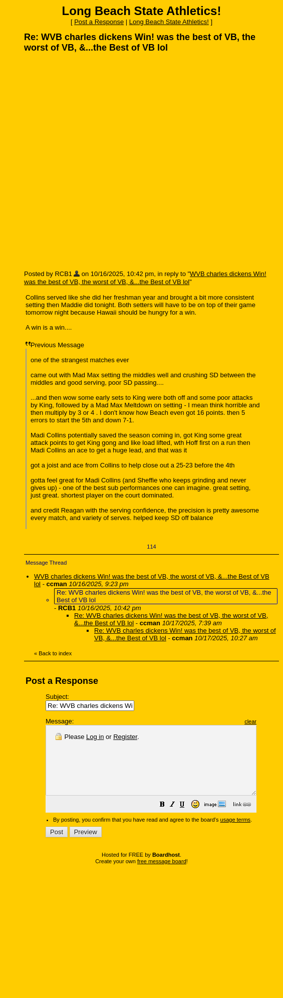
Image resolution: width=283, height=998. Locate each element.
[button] (187, 819)
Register (125, 736)
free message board (161, 875)
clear (275, 721)
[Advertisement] (101, 161)
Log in (95, 736)
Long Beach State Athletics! (169, 22)
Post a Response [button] (99, 22)
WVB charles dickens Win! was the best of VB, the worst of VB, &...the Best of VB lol (145, 278)
